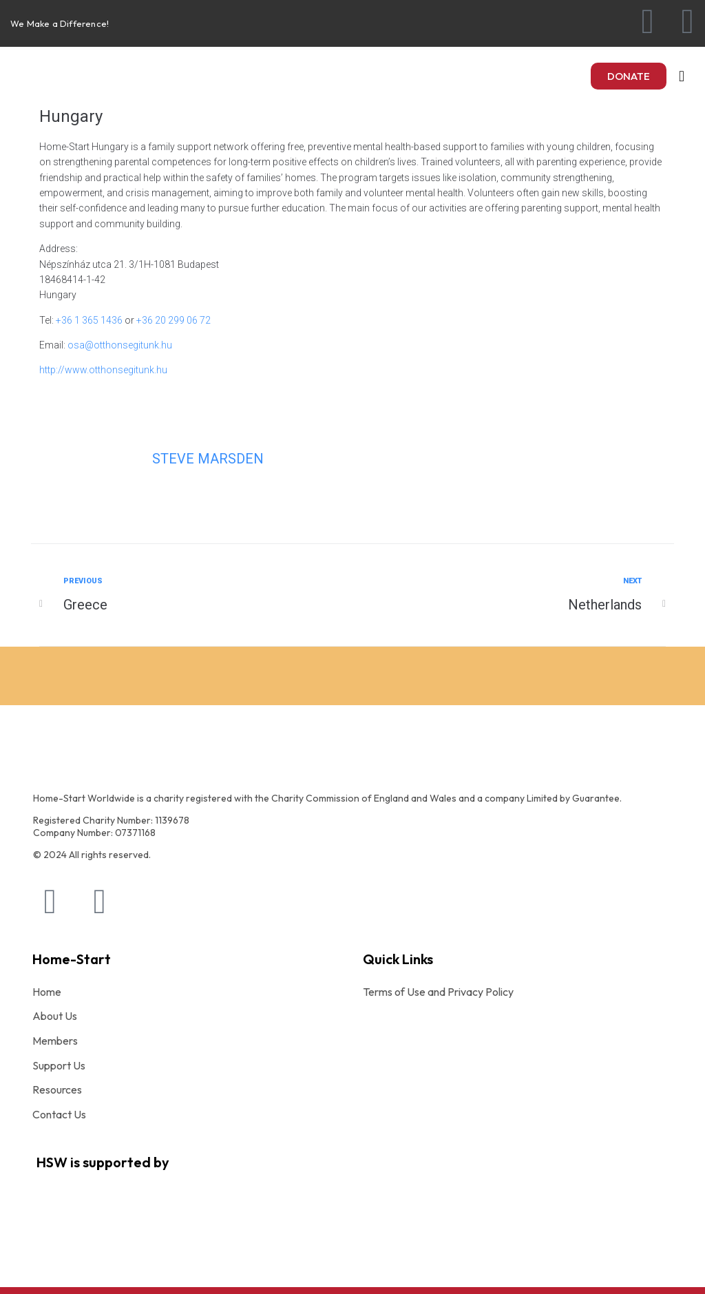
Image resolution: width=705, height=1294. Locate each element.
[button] (628, 76)
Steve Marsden (208, 458)
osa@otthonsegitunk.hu (119, 345)
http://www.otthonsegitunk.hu (103, 369)
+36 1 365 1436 (89, 320)
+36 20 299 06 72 (173, 320)
